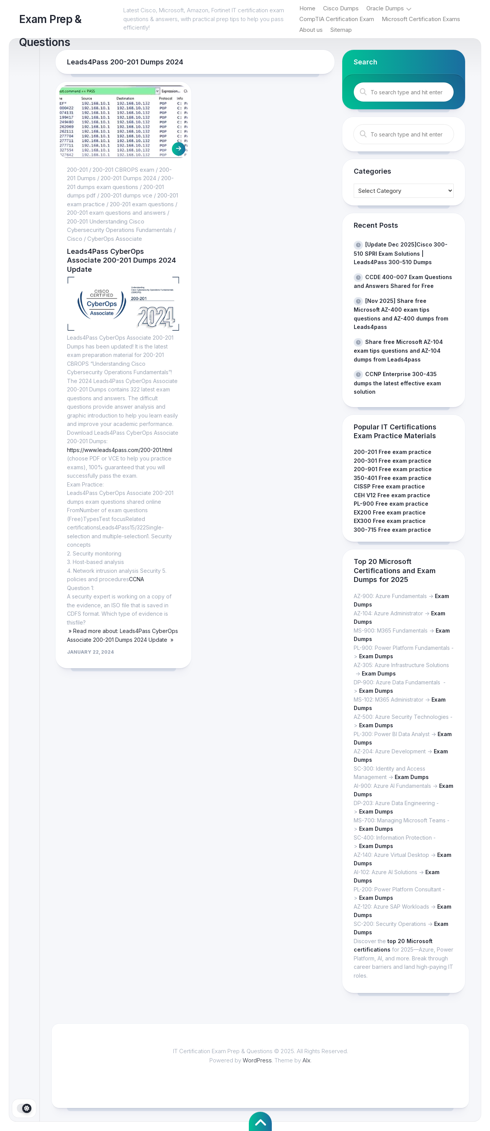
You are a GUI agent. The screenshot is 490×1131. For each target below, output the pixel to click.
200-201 (77, 169)
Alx (306, 1060)
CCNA (136, 579)
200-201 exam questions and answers (116, 212)
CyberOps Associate (114, 238)
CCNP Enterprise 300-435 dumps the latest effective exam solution (397, 383)
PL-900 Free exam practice (391, 503)
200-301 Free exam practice (392, 460)
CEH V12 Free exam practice (392, 495)
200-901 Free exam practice (393, 469)
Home (307, 8)
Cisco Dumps (341, 8)
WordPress (257, 1060)
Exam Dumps (376, 656)
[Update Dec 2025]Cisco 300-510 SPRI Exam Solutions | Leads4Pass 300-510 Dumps (401, 253)
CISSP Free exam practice (389, 486)
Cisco (74, 238)
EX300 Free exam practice (390, 521)
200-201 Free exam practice (392, 452)
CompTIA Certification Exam (336, 19)
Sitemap (341, 29)
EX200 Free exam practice (390, 512)
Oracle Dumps (385, 8)
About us (311, 29)
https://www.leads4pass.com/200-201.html (119, 450)
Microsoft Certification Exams (421, 19)
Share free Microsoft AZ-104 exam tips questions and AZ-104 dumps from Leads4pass (398, 351)
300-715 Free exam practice (392, 529)
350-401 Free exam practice (392, 478)
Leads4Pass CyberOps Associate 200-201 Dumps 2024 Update (121, 260)
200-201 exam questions (142, 204)
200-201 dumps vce (126, 195)
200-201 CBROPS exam (123, 169)
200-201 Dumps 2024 (128, 178)
